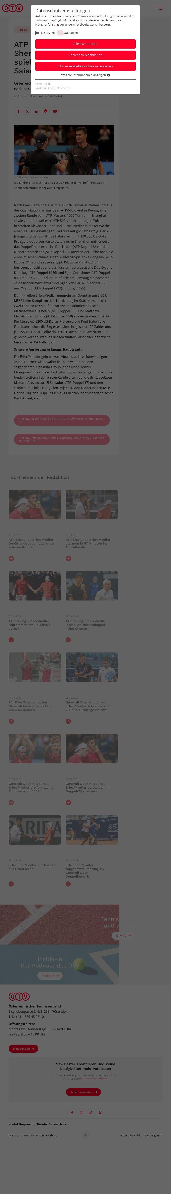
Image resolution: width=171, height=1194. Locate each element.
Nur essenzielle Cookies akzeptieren (85, 66)
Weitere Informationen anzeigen (85, 75)
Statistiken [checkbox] (70, 33)
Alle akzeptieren (85, 44)
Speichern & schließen (85, 55)
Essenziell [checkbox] (48, 33)
